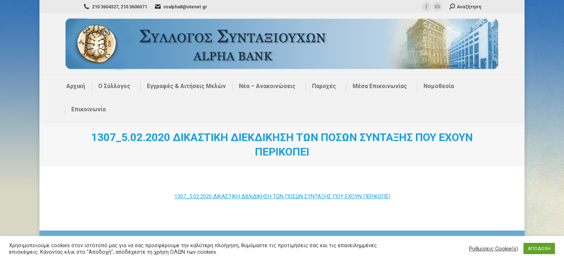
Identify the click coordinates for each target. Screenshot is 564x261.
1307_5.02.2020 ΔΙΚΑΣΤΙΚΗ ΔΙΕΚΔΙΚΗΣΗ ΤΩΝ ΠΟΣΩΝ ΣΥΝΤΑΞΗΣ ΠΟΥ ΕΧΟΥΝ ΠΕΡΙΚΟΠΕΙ (282, 196)
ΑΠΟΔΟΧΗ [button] (539, 248)
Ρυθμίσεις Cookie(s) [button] (493, 248)
